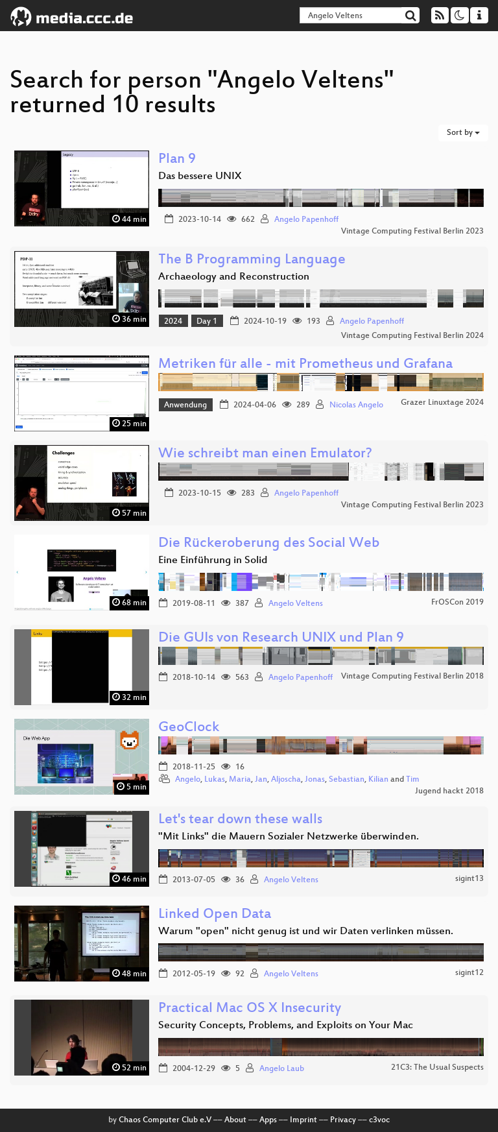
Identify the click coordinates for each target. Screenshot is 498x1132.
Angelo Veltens (295, 603)
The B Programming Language (252, 260)
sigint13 (469, 879)
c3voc (379, 1120)
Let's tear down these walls (240, 820)
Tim (413, 779)
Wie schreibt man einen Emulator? (265, 454)
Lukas (214, 779)
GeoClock (188, 728)
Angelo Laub (281, 1069)
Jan (261, 779)
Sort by (463, 133)
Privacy (343, 1120)
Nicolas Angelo (356, 405)
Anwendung (185, 405)
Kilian (378, 779)
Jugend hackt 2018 (449, 791)
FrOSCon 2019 (457, 602)
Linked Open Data (214, 915)
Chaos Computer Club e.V (165, 1120)
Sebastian (346, 779)
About (235, 1120)
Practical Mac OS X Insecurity (249, 1009)
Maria (240, 779)
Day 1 (206, 321)
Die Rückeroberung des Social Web (269, 544)
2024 (173, 321)
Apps (268, 1120)
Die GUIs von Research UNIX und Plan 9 (281, 639)
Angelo (187, 779)
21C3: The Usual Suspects (437, 1067)
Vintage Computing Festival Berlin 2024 (412, 336)
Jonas (315, 779)
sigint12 (469, 973)
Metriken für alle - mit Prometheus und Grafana (305, 365)
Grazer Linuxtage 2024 (442, 402)
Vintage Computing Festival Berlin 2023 (412, 231)
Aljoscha (286, 779)
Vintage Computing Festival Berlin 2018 (412, 676)
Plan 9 (177, 160)
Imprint (303, 1120)
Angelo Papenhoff (306, 219)
